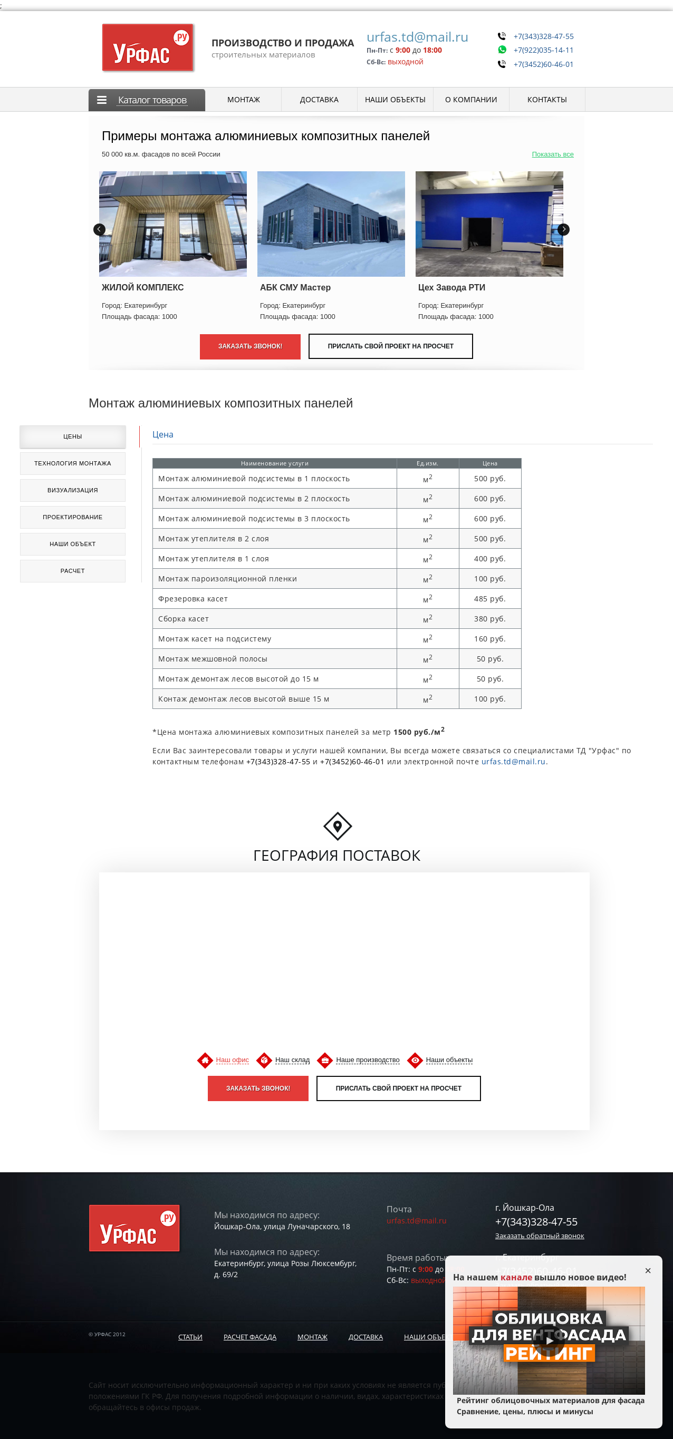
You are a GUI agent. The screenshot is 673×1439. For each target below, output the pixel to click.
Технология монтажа (72, 463)
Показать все (553, 154)
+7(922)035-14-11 (540, 47)
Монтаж (312, 1336)
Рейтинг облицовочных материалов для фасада (549, 1406)
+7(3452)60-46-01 (540, 59)
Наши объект (73, 544)
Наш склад (292, 1060)
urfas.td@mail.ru (410, 36)
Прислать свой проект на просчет (391, 346)
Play (549, 1341)
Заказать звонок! (258, 1088)
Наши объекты (449, 1060)
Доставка (366, 1336)
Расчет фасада (250, 1336)
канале (516, 1277)
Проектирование (72, 517)
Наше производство (367, 1060)
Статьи (190, 1336)
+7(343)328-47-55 (540, 35)
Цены (72, 436)
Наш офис (232, 1060)
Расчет (73, 571)
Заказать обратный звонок (539, 1235)
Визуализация (72, 490)
